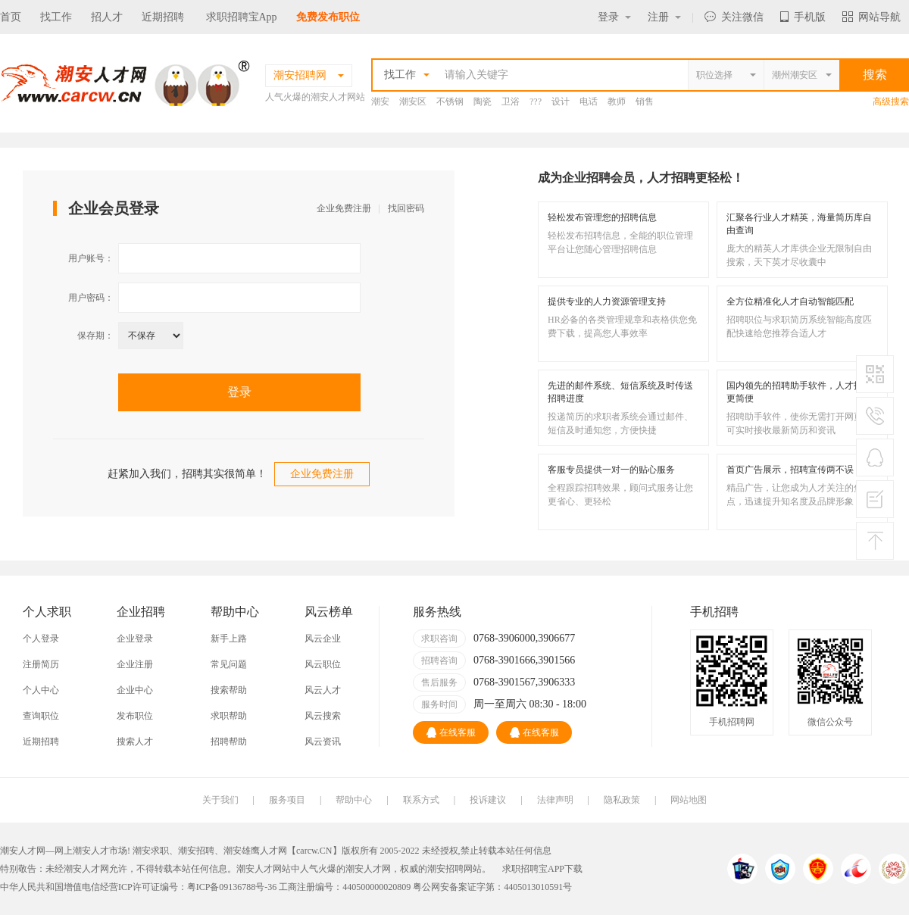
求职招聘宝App (241, 17)
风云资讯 (323, 741)
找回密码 (406, 208)
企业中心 (135, 690)
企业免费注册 (344, 208)
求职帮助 (229, 715)
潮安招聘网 (450, 868)
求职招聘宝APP (533, 868)
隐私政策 (622, 800)
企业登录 (135, 638)
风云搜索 (323, 715)
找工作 (56, 17)
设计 (560, 101)
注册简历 (41, 664)
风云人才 (323, 690)
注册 (664, 17)
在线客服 (451, 732)
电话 (588, 101)
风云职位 (323, 664)
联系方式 (421, 800)
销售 (645, 101)
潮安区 (412, 101)
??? (535, 101)
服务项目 (287, 800)
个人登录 (41, 638)
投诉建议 (488, 800)
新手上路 (229, 638)
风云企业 (323, 638)
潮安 (380, 101)
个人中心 (41, 690)
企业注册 (135, 664)
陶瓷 (482, 101)
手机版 (803, 17)
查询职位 (41, 715)
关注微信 (734, 17)
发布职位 (135, 715)
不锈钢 (450, 101)
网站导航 (871, 17)
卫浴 (510, 101)
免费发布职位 (328, 17)
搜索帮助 (229, 690)
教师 (617, 101)
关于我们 (220, 800)
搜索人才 (135, 741)
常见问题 (229, 664)
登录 (614, 17)
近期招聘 (163, 17)
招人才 (107, 17)
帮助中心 (354, 800)
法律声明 (555, 800)
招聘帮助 (229, 741)
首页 (10, 17)
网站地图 (688, 800)
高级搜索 (891, 101)
